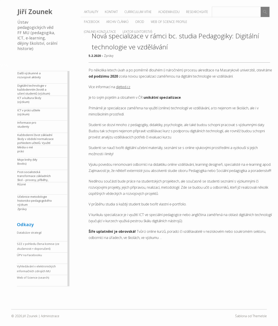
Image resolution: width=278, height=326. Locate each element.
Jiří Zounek (34, 11)
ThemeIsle (260, 316)
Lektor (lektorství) (137, 32)
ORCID (139, 22)
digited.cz (123, 86)
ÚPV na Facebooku (29, 255)
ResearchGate (197, 12)
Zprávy (108, 56)
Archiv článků (117, 22)
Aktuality (91, 12)
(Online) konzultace (100, 32)
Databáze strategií (29, 233)
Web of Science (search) (33, 277)
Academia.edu (169, 12)
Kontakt (111, 12)
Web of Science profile (169, 22)
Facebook (92, 22)
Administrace (50, 316)
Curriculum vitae (138, 12)
